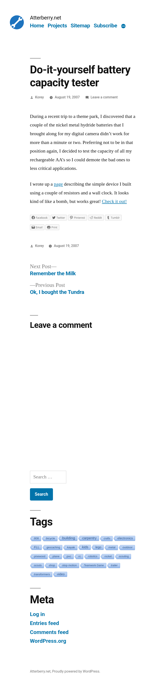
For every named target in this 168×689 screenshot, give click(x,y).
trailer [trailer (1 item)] (114, 565)
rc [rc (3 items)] (80, 556)
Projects (57, 25)
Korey (39, 97)
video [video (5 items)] (61, 574)
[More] (123, 26)
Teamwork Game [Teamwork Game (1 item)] (94, 565)
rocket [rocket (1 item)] (108, 556)
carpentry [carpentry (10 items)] (89, 538)
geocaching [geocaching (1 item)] (53, 547)
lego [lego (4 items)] (98, 547)
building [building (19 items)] (68, 538)
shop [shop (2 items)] (52, 565)
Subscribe (105, 25)
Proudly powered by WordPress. (76, 671)
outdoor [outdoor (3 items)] (128, 547)
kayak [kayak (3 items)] (71, 547)
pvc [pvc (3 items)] (69, 556)
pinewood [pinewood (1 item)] (39, 556)
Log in (37, 614)
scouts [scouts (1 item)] (38, 565)
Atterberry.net (45, 17)
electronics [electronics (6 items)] (125, 538)
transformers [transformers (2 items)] (42, 574)
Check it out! (114, 201)
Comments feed (49, 632)
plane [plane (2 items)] (56, 556)
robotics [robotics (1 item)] (92, 556)
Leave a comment (104, 97)
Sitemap (80, 25)
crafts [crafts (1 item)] (107, 538)
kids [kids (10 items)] (85, 547)
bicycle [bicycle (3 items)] (50, 538)
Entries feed (44, 623)
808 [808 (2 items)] (36, 538)
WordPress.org (48, 641)
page (58, 184)
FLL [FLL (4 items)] (36, 547)
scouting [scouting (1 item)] (124, 556)
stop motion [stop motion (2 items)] (69, 565)
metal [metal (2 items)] (112, 547)
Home (37, 25)
